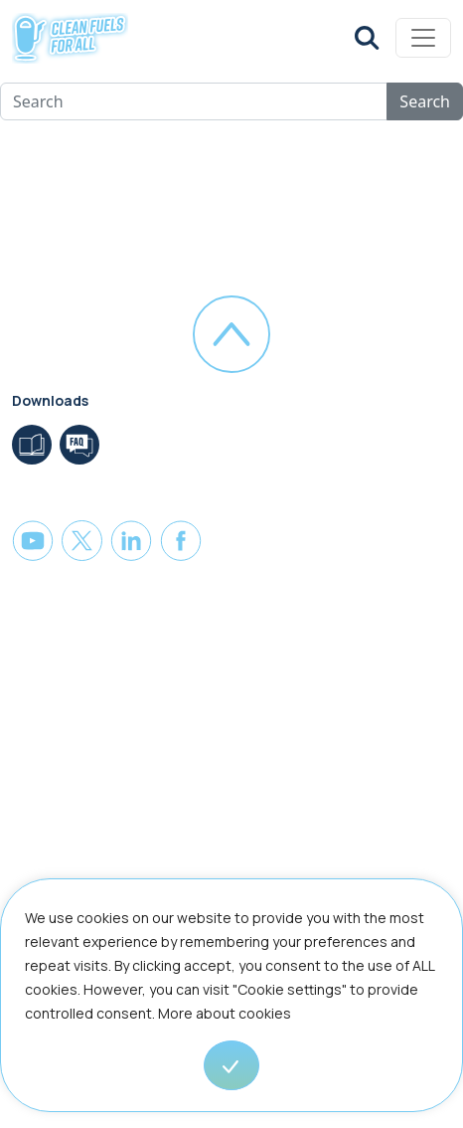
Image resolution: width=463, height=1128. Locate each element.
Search (424, 101)
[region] (231, 1003)
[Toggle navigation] (423, 38)
